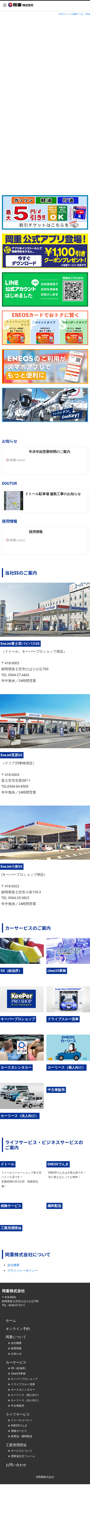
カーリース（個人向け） (24, 1394)
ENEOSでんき (17, 1425)
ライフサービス (18, 1414)
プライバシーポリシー (22, 1270)
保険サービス (17, 1430)
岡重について (16, 1337)
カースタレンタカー (21, 1389)
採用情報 (15, 1348)
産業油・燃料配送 (20, 1436)
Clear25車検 (17, 1373)
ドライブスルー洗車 (21, 1384)
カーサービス (16, 1362)
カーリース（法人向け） (24, 1400)
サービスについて (20, 1450)
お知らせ (15, 1353)
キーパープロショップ (23, 1378)
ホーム (11, 1320)
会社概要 (13, 1265)
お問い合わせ (16, 1465)
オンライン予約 (18, 1329)
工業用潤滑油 (16, 1445)
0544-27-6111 (16, 1305)
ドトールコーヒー (20, 1420)
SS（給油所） (18, 1368)
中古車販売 (16, 1405)
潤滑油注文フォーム (21, 1456)
